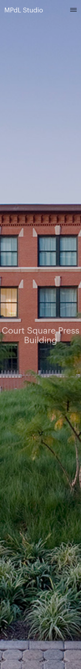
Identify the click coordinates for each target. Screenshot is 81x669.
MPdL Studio (23, 10)
